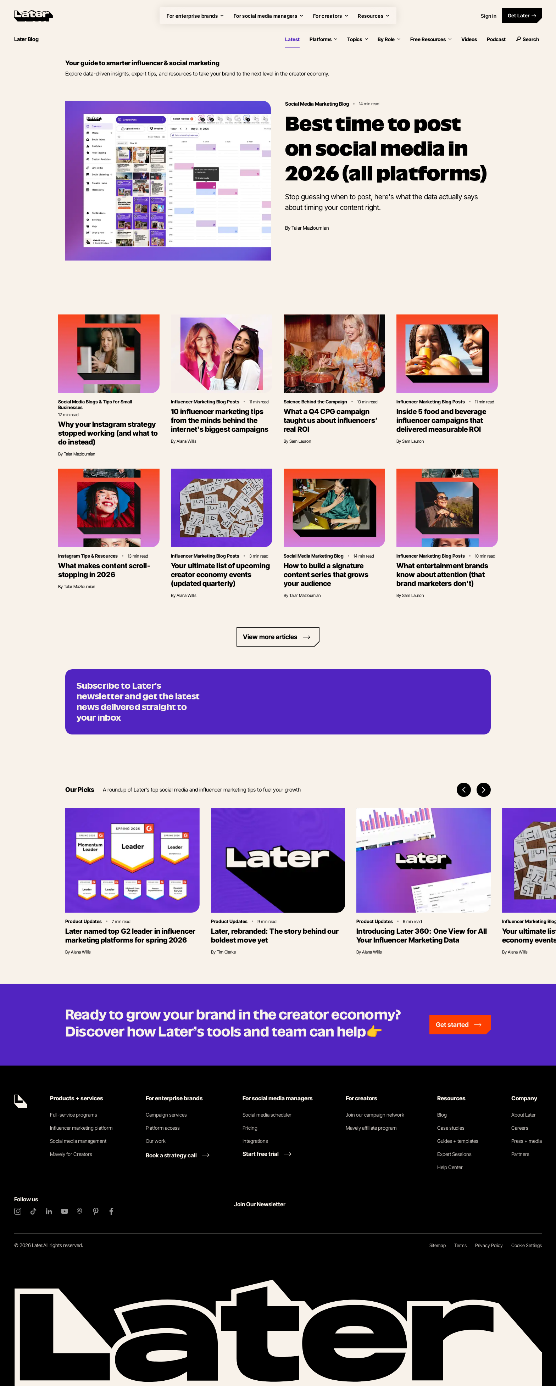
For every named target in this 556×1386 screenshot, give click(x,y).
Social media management (78, 1141)
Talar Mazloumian (310, 228)
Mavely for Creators (71, 1154)
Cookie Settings (526, 1245)
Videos (469, 39)
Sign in (488, 16)
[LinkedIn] (48, 1211)
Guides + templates (457, 1141)
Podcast (496, 39)
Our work (156, 1141)
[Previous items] (464, 790)
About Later (523, 1115)
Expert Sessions (454, 1154)
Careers (519, 1128)
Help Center (450, 1167)
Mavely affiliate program (371, 1128)
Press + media (526, 1141)
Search (527, 39)
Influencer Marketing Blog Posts (205, 401)
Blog (442, 1115)
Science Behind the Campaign (315, 401)
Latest (292, 39)
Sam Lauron (300, 441)
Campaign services (166, 1115)
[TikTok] (33, 1211)
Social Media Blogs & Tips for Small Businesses (95, 404)
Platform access (163, 1128)
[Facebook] (111, 1211)
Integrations (255, 1141)
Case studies (451, 1128)
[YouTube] (64, 1211)
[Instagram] (17, 1211)
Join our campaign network (375, 1115)
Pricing (250, 1128)
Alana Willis (186, 441)
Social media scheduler (267, 1115)
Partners (520, 1154)
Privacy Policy (489, 1245)
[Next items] (484, 790)
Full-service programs (73, 1115)
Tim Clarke (226, 952)
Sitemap (437, 1245)
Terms (460, 1245)
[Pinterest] (95, 1211)
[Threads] (80, 1211)
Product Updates (83, 921)
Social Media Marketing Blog (317, 104)
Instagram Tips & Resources (88, 556)
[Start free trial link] (267, 1154)
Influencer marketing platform (81, 1128)
